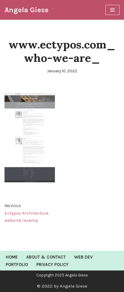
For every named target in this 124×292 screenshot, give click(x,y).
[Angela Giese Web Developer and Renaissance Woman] (27, 10)
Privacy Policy (52, 264)
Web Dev (83, 257)
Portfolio (17, 264)
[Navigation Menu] (112, 10)
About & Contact (46, 257)
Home (12, 257)
